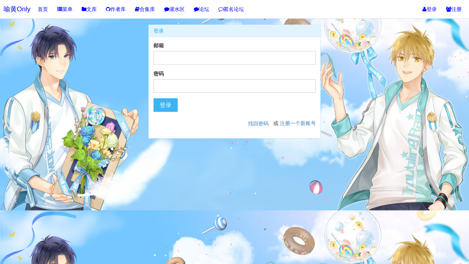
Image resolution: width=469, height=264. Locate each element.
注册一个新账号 (298, 123)
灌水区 (174, 9)
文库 (89, 9)
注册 (454, 9)
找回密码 (258, 123)
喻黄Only (17, 9)
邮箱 (159, 45)
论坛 (201, 9)
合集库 (145, 9)
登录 (429, 9)
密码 (159, 74)
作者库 (116, 9)
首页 (43, 9)
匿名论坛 (231, 9)
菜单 (65, 9)
